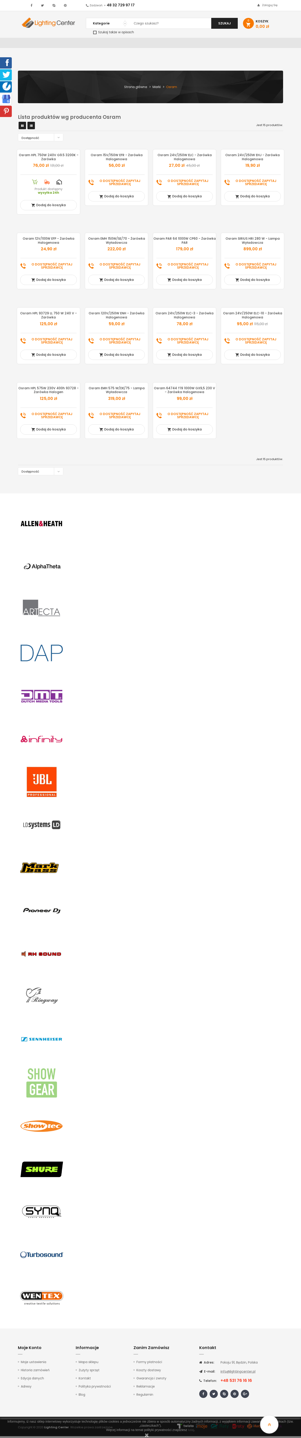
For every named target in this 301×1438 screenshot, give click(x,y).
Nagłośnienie (93, 44)
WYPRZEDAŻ (29, 44)
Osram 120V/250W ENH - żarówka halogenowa (116, 317)
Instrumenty (135, 44)
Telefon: (208, 1382)
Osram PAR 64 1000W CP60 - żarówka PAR (184, 242)
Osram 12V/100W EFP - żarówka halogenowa (48, 242)
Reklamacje (145, 1388)
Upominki (244, 44)
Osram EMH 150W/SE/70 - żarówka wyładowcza (116, 242)
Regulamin (144, 1396)
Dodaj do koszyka (48, 207)
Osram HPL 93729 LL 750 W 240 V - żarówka (48, 317)
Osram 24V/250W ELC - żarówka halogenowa (185, 159)
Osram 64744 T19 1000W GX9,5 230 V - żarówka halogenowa (184, 392)
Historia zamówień (35, 1372)
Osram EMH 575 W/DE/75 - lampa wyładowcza (117, 392)
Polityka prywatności (95, 1388)
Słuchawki (205, 44)
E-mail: (207, 1373)
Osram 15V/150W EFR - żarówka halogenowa (117, 159)
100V (114, 44)
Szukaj (224, 23)
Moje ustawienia (33, 1364)
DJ (73, 44)
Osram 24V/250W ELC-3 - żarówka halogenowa (184, 317)
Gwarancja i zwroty (151, 1380)
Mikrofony (180, 44)
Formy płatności (149, 1364)
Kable (225, 44)
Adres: (206, 1364)
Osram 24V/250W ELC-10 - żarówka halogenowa (252, 317)
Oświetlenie (55, 44)
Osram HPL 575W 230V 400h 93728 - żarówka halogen (48, 392)
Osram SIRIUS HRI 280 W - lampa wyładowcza (253, 242)
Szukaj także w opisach (113, 32)
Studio (158, 44)
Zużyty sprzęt (89, 1372)
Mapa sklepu (88, 1364)
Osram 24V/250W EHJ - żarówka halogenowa (252, 159)
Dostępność (42, 139)
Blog (82, 1396)
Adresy (26, 1388)
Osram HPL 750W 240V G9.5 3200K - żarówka (48, 159)
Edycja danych (32, 1380)
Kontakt (265, 44)
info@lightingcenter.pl (238, 1373)
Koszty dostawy (148, 1372)
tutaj (191, 1430)
